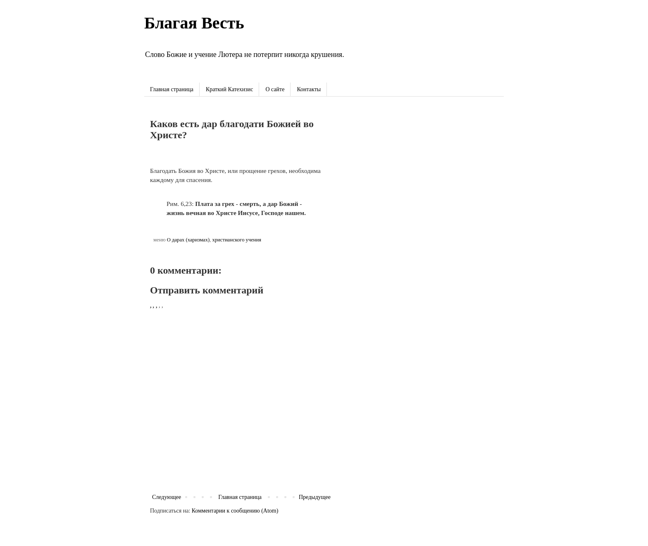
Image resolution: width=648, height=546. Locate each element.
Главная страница (171, 89)
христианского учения (236, 240)
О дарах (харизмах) (188, 240)
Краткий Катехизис (229, 89)
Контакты (309, 89)
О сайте (274, 89)
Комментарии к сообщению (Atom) (235, 511)
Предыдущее (315, 497)
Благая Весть (194, 23)
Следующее (166, 497)
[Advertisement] (421, 169)
